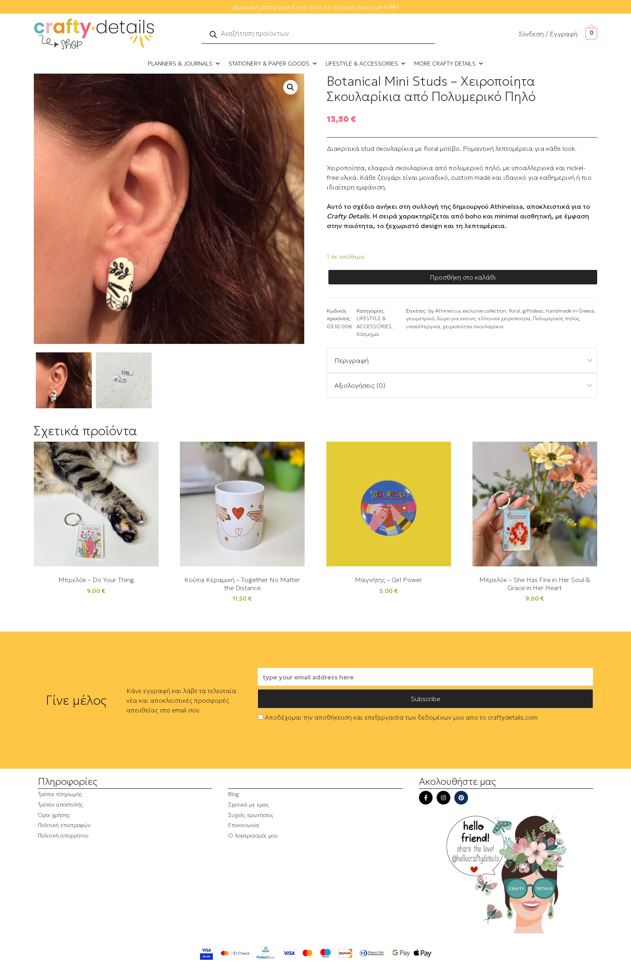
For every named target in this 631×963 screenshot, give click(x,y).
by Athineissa (444, 311)
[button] (290, 87)
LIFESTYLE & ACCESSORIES (366, 64)
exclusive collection (484, 311)
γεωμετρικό (420, 318)
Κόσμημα (368, 334)
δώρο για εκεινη (456, 318)
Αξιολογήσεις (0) (360, 385)
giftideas (533, 311)
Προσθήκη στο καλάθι (463, 277)
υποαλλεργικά (423, 326)
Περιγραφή (351, 360)
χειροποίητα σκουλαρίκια (473, 326)
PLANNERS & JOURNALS (184, 64)
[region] (104, 890)
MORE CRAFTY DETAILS (449, 64)
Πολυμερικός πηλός (556, 318)
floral (514, 311)
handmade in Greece (570, 311)
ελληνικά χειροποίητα (504, 318)
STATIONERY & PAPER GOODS (273, 64)
